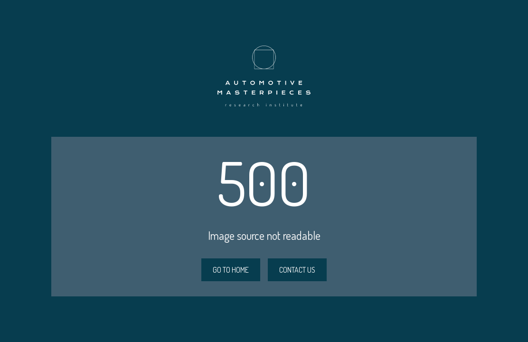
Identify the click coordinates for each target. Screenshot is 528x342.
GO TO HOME (231, 270)
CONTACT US (297, 270)
